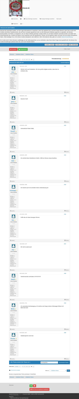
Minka (13, 309)
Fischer (13, 338)
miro (12, 72)
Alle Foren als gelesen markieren (39, 389)
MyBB (29, 394)
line (13, 220)
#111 (65, 66)
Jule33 (13, 279)
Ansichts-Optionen (65, 62)
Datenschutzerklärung (67, 37)
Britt (13, 161)
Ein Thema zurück (16, 362)
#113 (65, 125)
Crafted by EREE (34, 394)
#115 (65, 184)
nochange (13, 190)
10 (26, 59)
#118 (65, 273)
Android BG (41, 394)
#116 (65, 214)
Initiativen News (20, 54)
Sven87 (13, 131)
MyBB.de (20, 394)
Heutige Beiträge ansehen (47, 18)
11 (29, 59)
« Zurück (16, 59)
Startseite (15, 18)
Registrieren (23, 49)
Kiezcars (12, 54)
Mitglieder (15, 23)
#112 (65, 95)
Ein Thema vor (25, 362)
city (13, 249)
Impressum (11, 396)
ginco (13, 101)
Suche (59, 18)
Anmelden (13, 49)
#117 (65, 243)
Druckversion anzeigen (15, 370)
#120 (65, 332)
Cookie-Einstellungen (14, 395)
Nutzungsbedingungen (23, 397)
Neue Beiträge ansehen (30, 18)
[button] (21, 23)
